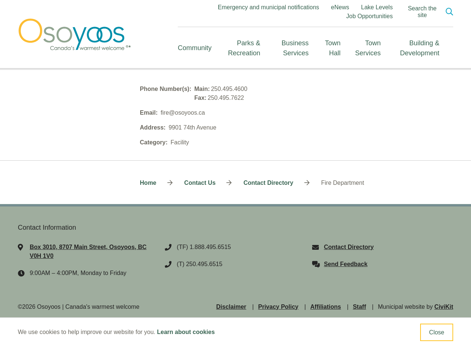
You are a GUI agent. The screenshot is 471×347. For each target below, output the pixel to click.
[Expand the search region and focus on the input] (427, 12)
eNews (340, 7)
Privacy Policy (278, 307)
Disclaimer (231, 307)
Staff (359, 307)
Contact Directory (268, 183)
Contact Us (199, 183)
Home (148, 183)
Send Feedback (345, 264)
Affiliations (325, 307)
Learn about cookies (186, 332)
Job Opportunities (369, 16)
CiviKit (443, 307)
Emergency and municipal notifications (268, 7)
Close (436, 332)
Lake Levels (377, 7)
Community (195, 48)
